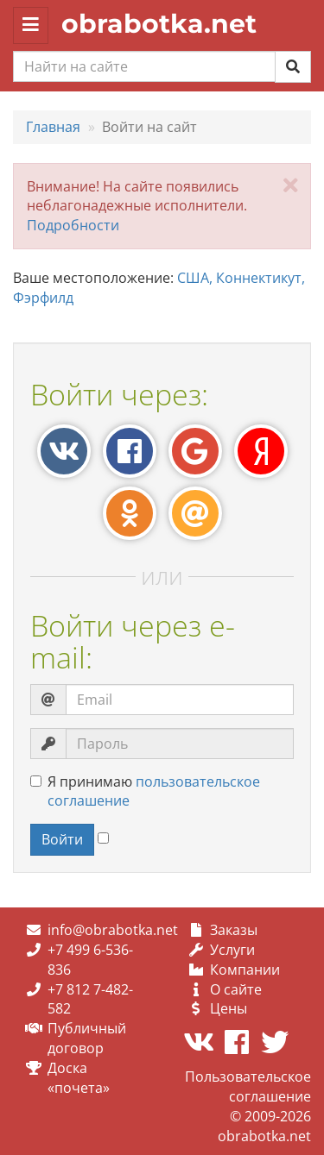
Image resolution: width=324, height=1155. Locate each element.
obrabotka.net (159, 24)
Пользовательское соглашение (248, 1086)
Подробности (73, 225)
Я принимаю (145, 791)
